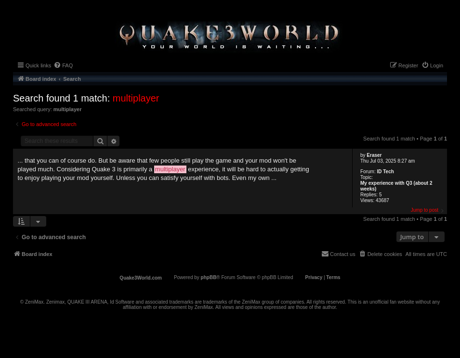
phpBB (209, 277)
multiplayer (136, 98)
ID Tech (385, 171)
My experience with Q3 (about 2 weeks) (396, 186)
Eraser (374, 155)
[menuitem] (63, 65)
